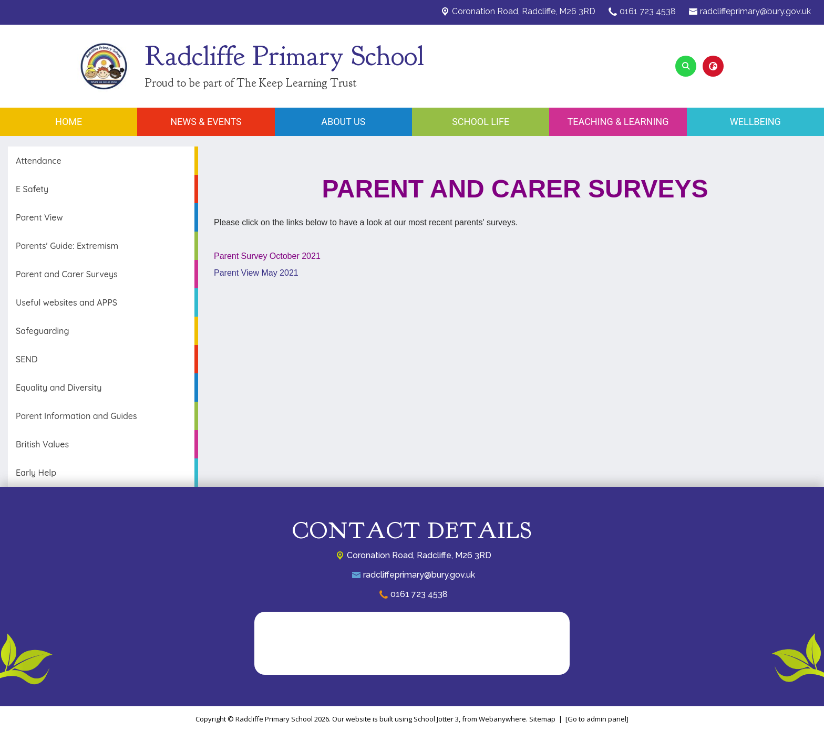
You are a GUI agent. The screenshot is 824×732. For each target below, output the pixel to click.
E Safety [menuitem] (32, 189)
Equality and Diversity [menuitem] (58, 387)
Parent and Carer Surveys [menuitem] (67, 274)
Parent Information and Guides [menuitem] (76, 416)
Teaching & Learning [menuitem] (618, 121)
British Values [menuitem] (42, 444)
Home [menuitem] (68, 121)
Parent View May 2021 (256, 272)
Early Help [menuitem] (36, 472)
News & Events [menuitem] (206, 121)
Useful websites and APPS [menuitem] (66, 302)
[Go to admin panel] (597, 719)
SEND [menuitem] (26, 359)
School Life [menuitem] (480, 121)
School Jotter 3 (436, 719)
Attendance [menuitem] (38, 160)
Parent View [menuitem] (39, 217)
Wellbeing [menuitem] (755, 121)
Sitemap (542, 719)
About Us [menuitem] (343, 121)
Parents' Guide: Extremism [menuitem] (67, 245)
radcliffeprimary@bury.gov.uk (755, 11)
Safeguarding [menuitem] (42, 331)
